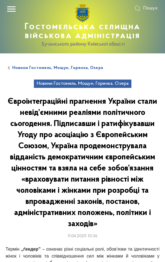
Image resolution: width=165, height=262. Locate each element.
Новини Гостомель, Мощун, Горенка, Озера (57, 68)
